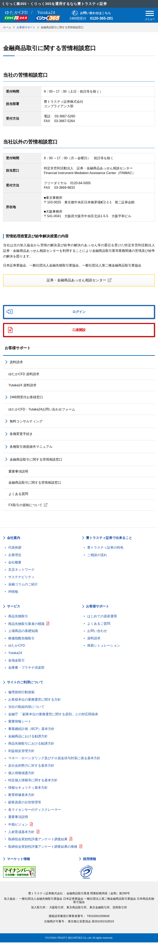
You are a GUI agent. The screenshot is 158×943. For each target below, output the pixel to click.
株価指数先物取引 (21, 639)
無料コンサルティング (26, 421)
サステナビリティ (21, 577)
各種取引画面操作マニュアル (31, 447)
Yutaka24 (15, 653)
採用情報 (89, 859)
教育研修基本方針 (21, 795)
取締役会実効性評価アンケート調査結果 (37, 840)
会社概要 (14, 563)
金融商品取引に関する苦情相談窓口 (36, 460)
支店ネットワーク (21, 570)
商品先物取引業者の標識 (26, 624)
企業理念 (14, 555)
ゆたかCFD (16, 646)
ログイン (79, 312)
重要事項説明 (18, 472)
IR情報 (13, 592)
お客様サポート (18, 349)
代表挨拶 (14, 548)
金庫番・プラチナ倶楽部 (26, 668)
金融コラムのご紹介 (23, 585)
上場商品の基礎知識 (23, 631)
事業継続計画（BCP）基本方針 (31, 729)
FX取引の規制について (25, 505)
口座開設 (79, 330)
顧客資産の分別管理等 (24, 803)
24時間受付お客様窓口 (26, 398)
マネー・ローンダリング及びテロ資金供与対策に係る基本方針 (54, 758)
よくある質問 (18, 494)
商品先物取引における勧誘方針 (31, 744)
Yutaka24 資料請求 (22, 386)
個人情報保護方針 (21, 773)
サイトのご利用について (25, 683)
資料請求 (16, 362)
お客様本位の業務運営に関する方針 (34, 700)
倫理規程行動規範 (21, 692)
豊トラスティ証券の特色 (105, 548)
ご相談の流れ (97, 555)
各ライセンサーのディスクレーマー (34, 810)
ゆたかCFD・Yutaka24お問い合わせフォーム (41, 409)
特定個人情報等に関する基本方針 (33, 781)
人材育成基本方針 (21, 832)
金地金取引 (16, 660)
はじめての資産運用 (102, 617)
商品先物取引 (18, 617)
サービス (13, 607)
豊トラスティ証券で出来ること (109, 538)
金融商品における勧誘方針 (28, 737)
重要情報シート (19, 722)
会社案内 (13, 538)
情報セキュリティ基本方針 (28, 788)
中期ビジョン (18, 825)
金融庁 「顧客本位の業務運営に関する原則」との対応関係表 (53, 715)
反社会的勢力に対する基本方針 (31, 766)
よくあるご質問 (98, 624)
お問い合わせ (97, 631)
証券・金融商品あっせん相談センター (76, 280)
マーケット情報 (18, 859)
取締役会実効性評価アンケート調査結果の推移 (42, 847)
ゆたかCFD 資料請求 (23, 374)
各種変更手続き (21, 434)
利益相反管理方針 (21, 751)
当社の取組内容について (26, 707)
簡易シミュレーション (103, 646)
